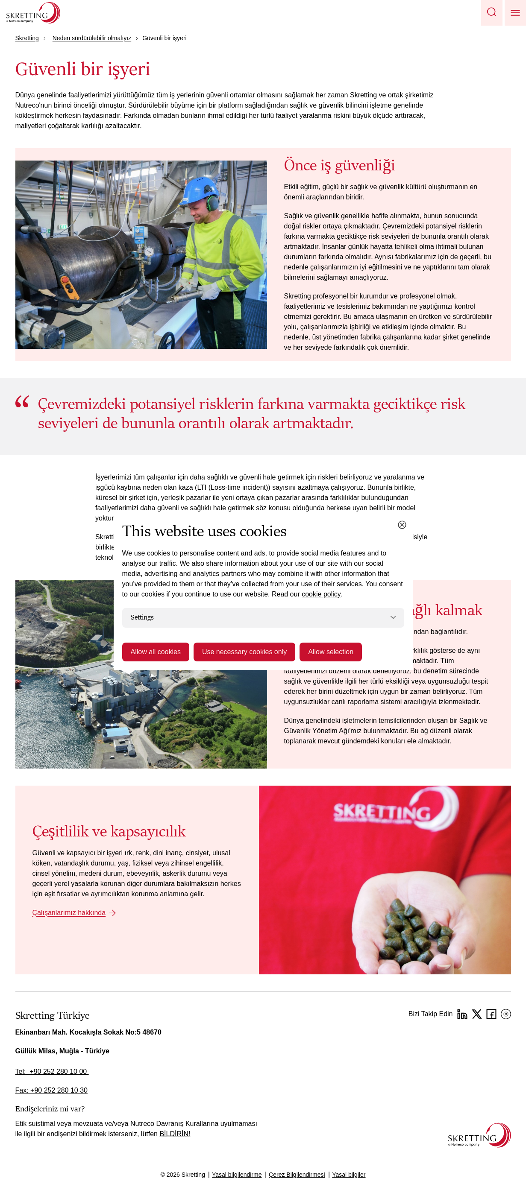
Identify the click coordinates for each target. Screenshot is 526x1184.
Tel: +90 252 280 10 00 (52, 1071)
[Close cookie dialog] (402, 524)
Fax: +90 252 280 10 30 (51, 1090)
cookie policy (321, 594)
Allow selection (330, 651)
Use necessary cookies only (244, 651)
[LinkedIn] (462, 1014)
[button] (491, 13)
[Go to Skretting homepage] (33, 13)
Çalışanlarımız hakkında (69, 912)
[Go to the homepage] (479, 1135)
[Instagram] (506, 1014)
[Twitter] (477, 1014)
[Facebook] (491, 1014)
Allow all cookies (156, 651)
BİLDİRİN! (174, 1133)
